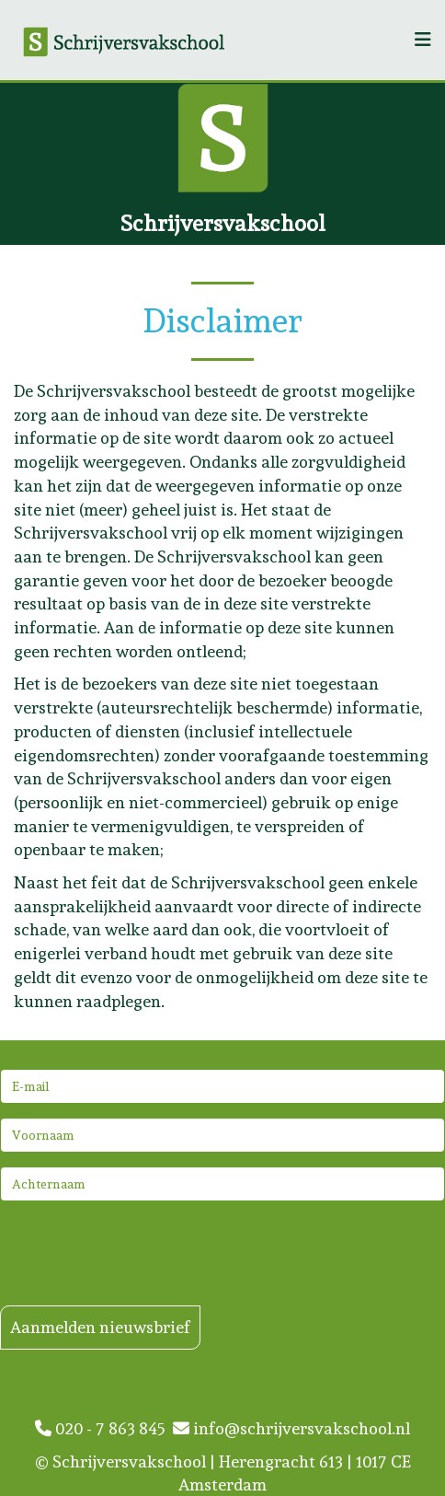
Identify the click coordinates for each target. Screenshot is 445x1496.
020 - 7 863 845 (104, 1428)
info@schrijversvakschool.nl (291, 1428)
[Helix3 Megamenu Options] (423, 40)
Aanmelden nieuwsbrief (100, 1327)
